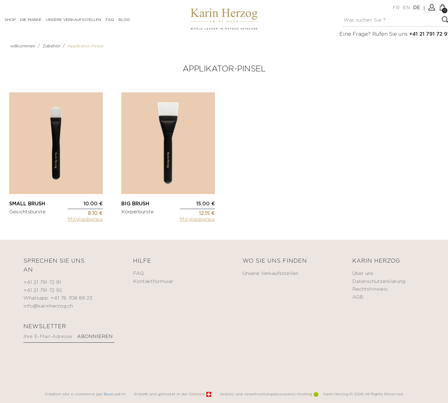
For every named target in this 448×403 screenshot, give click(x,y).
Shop (10, 20)
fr (396, 8)
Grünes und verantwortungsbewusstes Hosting (269, 394)
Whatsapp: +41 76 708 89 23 (57, 298)
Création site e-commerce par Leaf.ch (85, 394)
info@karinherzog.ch (48, 306)
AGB (357, 297)
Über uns (362, 273)
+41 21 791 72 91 (42, 282)
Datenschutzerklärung (378, 281)
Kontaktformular (153, 281)
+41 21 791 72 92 (42, 290)
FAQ (110, 20)
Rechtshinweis (370, 289)
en (406, 8)
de (416, 8)
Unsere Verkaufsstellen (73, 20)
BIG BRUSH (135, 204)
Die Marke (31, 20)
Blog (124, 20)
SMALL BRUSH (27, 204)
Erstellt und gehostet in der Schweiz (172, 394)
